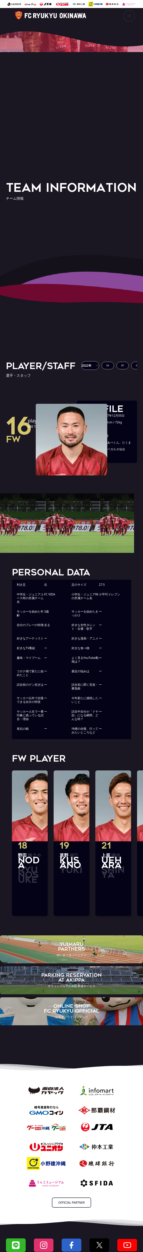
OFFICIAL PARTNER (71, 1203)
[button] (90, 365)
